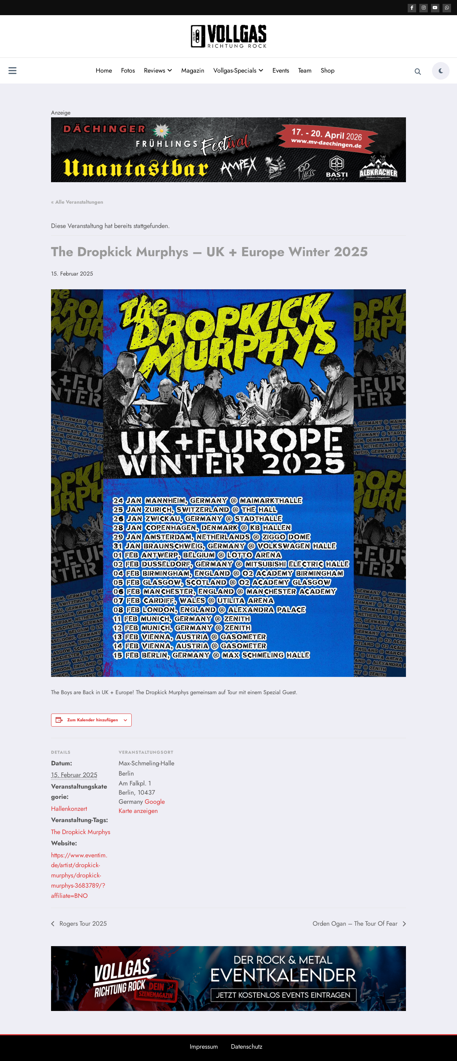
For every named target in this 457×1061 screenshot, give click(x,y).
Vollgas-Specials (238, 70)
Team (305, 70)
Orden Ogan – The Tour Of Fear (356, 923)
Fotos (128, 70)
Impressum (204, 1046)
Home (104, 70)
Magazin (192, 70)
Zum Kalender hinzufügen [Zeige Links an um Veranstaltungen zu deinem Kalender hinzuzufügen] (92, 719)
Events (281, 70)
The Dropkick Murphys (80, 831)
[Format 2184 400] (228, 149)
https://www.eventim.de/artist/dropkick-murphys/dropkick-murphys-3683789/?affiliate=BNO (79, 875)
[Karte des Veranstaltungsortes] (223, 786)
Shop (327, 70)
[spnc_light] (441, 70)
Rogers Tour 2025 (82, 923)
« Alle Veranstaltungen (77, 201)
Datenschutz (246, 1046)
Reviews (158, 70)
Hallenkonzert (69, 808)
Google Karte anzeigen (142, 806)
